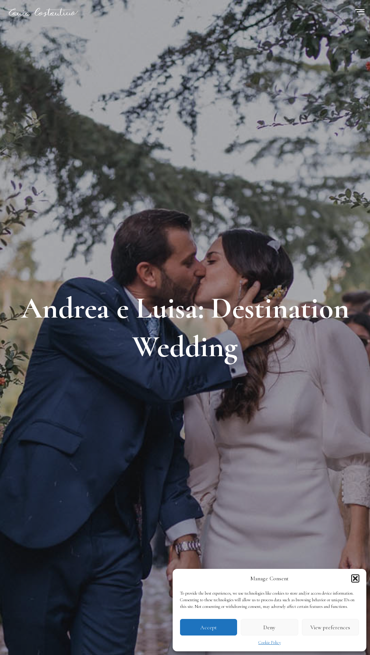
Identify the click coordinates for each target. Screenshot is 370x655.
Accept (208, 627)
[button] (355, 578)
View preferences (330, 627)
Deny (269, 627)
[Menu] (359, 12)
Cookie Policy (269, 642)
